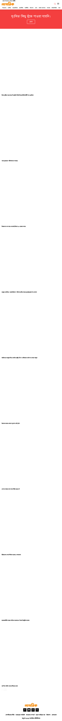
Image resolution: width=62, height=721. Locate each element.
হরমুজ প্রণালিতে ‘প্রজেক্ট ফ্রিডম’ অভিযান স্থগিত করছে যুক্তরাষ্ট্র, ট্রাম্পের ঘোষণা (19, 292)
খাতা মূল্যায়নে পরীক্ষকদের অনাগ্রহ (10, 161)
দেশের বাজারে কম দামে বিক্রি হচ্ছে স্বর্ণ (11, 489)
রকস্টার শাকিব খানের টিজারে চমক (10, 686)
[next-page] (5, 690)
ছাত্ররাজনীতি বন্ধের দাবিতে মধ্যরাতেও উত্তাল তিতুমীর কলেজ (15, 620)
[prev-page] (3, 690)
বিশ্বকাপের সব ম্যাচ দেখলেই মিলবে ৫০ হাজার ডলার (14, 226)
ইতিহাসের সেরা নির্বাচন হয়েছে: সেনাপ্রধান (11, 555)
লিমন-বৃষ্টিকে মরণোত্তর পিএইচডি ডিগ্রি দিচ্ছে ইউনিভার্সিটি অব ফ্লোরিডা (17, 95)
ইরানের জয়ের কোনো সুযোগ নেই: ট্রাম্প (11, 423)
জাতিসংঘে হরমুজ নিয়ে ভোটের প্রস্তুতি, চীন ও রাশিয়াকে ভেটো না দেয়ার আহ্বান (19, 358)
